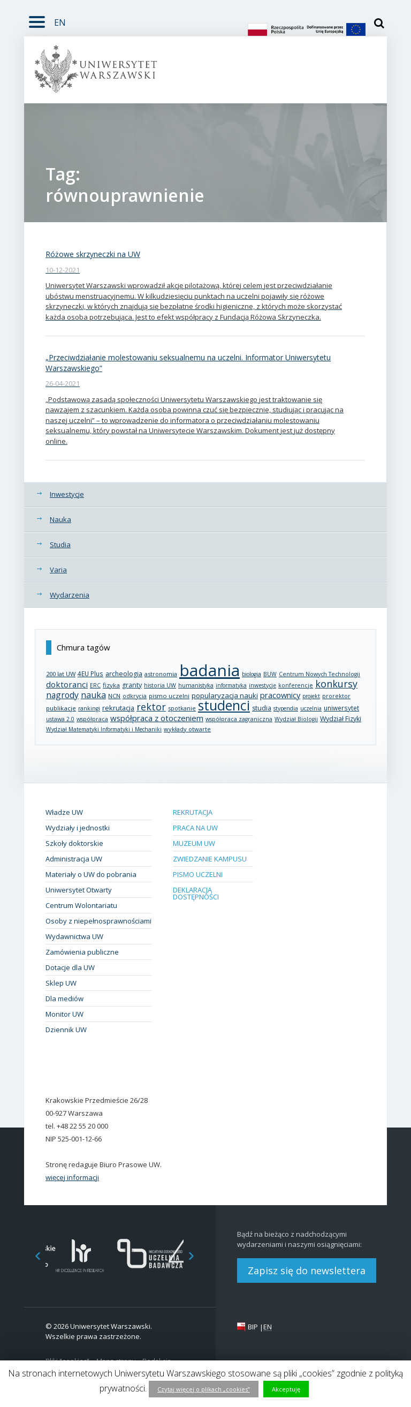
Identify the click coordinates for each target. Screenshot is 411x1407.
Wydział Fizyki (340, 718)
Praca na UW (195, 828)
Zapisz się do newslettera (307, 1270)
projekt (311, 696)
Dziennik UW (66, 1029)
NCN (114, 696)
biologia (251, 674)
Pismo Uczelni (198, 874)
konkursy (336, 683)
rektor (151, 706)
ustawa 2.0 (60, 719)
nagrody (62, 695)
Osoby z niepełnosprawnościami (98, 921)
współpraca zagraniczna (239, 719)
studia (261, 708)
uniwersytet (341, 707)
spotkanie (182, 708)
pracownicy (280, 695)
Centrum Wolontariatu (81, 905)
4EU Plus (90, 673)
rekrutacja (118, 708)
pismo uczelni (169, 696)
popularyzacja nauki (225, 695)
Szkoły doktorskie (74, 843)
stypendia (285, 708)
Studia (60, 544)
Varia (58, 569)
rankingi (89, 708)
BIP (253, 1327)
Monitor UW (64, 1014)
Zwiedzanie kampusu (210, 859)
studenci (224, 705)
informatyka (231, 685)
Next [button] (197, 1256)
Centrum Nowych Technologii (319, 674)
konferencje (295, 685)
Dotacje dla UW (70, 967)
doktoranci (67, 684)
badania (209, 670)
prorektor (336, 696)
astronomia (160, 674)
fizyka (111, 685)
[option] (80, 1256)
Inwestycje (67, 494)
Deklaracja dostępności (196, 893)
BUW (270, 674)
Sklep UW (61, 983)
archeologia (123, 673)
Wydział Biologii (296, 719)
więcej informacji (72, 1177)
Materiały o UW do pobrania (90, 874)
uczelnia (311, 708)
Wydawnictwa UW (74, 936)
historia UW (160, 685)
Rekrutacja (192, 812)
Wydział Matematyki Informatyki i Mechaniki (104, 729)
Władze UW (64, 812)
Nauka (60, 519)
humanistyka (196, 685)
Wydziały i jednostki (77, 828)
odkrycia (135, 696)
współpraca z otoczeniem (156, 718)
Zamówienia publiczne (82, 952)
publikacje (61, 708)
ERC (95, 685)
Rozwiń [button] (34, 15)
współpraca (92, 719)
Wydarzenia (69, 595)
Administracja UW (73, 859)
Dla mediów (64, 998)
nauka (93, 695)
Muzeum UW (194, 843)
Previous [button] (32, 1256)
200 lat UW (60, 674)
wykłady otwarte (187, 729)
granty (132, 685)
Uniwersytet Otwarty (78, 890)
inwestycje (262, 685)
